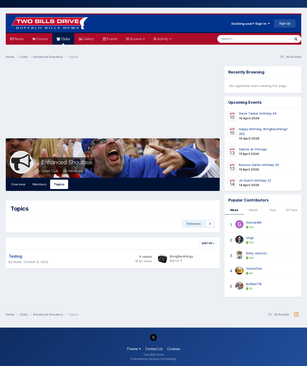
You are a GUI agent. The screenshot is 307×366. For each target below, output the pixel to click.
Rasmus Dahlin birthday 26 (259, 165)
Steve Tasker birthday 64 (258, 113)
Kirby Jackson (256, 253)
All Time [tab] (291, 210)
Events (112, 39)
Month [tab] (253, 210)
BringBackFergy (181, 256)
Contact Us (154, 349)
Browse (137, 39)
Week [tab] (234, 210)
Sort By (207, 243)
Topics (59, 184)
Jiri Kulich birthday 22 (255, 180)
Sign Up (284, 23)
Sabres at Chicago (253, 149)
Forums (42, 39)
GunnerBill (253, 222)
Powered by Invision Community (153, 359)
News (19, 39)
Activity (163, 39)
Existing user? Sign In (250, 23)
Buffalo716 (254, 284)
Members (40, 184)
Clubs (65, 41)
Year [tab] (272, 210)
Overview (18, 184)
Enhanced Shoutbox (66, 162)
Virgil (250, 238)
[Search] (241, 39)
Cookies (173, 349)
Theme (134, 349)
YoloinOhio (254, 268)
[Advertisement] (112, 100)
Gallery (88, 39)
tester (17, 262)
